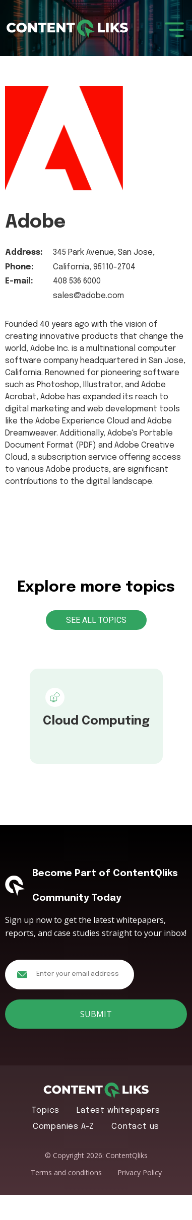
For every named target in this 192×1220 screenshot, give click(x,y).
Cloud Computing (96, 721)
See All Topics (96, 620)
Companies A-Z (63, 1126)
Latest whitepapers (118, 1110)
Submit (96, 1014)
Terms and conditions (66, 1172)
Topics (45, 1110)
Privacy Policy (139, 1172)
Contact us (135, 1126)
